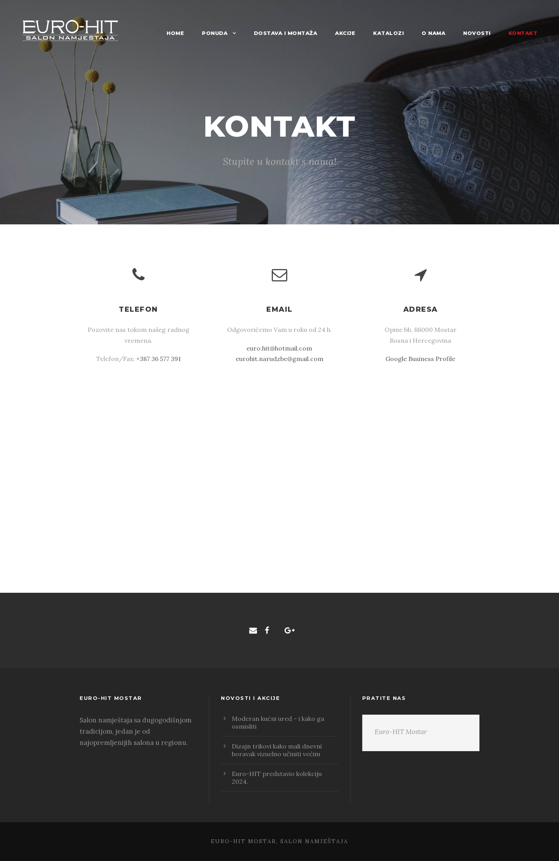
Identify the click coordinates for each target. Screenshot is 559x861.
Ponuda (214, 33)
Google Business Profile (420, 359)
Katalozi (388, 33)
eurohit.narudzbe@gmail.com (279, 359)
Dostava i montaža (286, 33)
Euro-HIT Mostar (401, 731)
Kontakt (523, 33)
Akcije (345, 33)
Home (175, 33)
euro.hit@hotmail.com (279, 348)
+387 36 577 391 (158, 359)
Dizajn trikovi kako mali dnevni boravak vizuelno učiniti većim (277, 750)
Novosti (477, 33)
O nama (433, 33)
